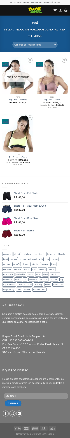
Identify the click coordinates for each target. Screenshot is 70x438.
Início (8, 29)
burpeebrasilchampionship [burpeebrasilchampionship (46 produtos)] (31, 259)
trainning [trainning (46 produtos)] (38, 284)
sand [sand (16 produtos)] (38, 274)
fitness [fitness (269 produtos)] (25, 264)
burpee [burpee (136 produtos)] (14, 259)
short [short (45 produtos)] (45, 274)
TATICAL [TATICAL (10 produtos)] (44, 279)
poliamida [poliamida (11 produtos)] (20, 274)
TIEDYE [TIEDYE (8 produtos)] (54, 279)
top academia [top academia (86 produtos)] (9, 284)
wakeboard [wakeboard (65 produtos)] (58, 284)
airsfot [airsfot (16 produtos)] (17, 254)
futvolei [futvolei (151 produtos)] (34, 264)
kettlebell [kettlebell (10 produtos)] (7, 269)
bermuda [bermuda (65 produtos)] (51, 254)
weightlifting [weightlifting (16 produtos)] (8, 289)
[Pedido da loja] (35, 45)
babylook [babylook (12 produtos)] (27, 254)
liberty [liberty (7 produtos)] (26, 269)
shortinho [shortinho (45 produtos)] (55, 274)
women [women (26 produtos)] (27, 289)
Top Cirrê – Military (18, 99)
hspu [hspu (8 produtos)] (53, 264)
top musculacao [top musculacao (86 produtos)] (25, 284)
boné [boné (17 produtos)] (5, 259)
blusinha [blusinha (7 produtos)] (61, 254)
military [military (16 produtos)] (42, 269)
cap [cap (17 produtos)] (47, 259)
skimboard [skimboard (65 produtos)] (7, 279)
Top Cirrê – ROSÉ (52, 99)
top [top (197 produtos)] (61, 279)
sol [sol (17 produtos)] (25, 279)
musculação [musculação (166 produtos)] (8, 274)
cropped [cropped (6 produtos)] (6, 264)
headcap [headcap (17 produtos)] (44, 264)
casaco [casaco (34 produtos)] (55, 259)
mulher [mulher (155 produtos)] (52, 269)
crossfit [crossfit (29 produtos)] (16, 264)
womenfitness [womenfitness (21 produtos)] (39, 289)
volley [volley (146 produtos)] (47, 284)
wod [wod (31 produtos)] (19, 289)
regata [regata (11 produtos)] (30, 274)
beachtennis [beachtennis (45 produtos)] (39, 254)
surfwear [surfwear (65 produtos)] (33, 279)
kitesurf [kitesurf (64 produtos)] (17, 269)
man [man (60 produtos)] (34, 269)
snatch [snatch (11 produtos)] (18, 279)
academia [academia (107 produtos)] (7, 254)
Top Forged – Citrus (18, 157)
